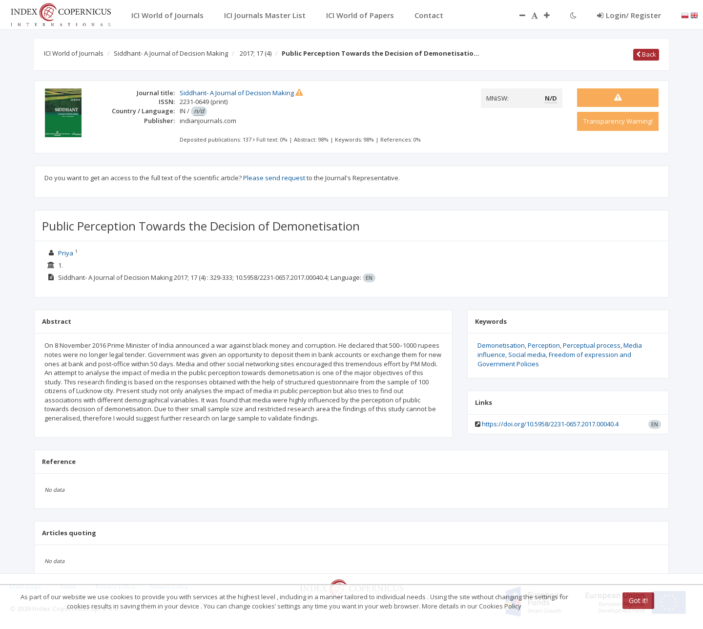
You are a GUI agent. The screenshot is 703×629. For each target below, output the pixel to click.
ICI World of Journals (73, 53)
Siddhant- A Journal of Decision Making (171, 53)
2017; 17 (255, 53)
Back (646, 54)
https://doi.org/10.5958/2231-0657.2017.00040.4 (550, 423)
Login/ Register (629, 15)
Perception (544, 345)
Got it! (638, 600)
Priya (65, 253)
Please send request (274, 177)
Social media (527, 354)
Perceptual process (591, 345)
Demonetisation (501, 345)
